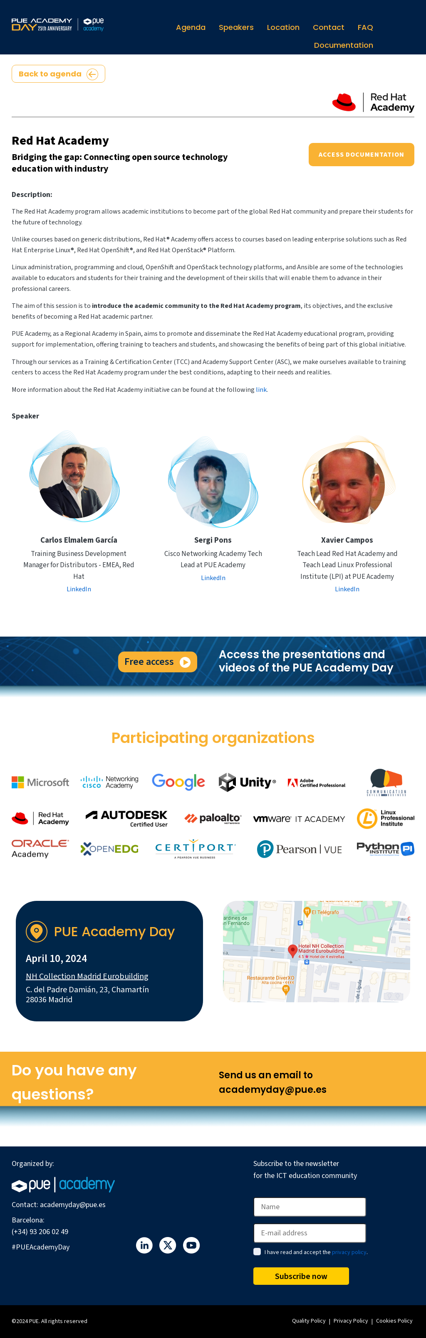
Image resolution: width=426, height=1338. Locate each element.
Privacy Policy (351, 1321)
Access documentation (361, 154)
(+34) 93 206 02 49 (40, 1232)
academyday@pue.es (73, 1205)
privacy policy (349, 1252)
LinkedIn (79, 589)
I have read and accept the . (316, 1252)
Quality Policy (309, 1321)
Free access (157, 661)
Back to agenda (58, 74)
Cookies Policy (394, 1321)
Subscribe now (301, 1276)
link (261, 389)
